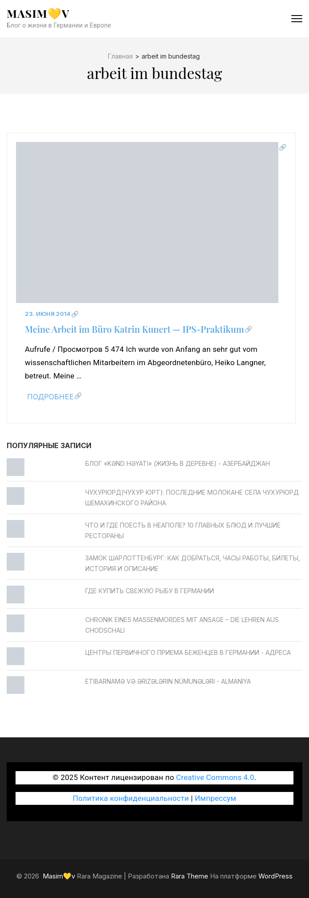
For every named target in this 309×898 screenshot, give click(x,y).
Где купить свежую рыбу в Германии (149, 591)
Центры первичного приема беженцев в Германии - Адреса (188, 652)
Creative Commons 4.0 (215, 777)
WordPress (275, 876)
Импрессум (215, 798)
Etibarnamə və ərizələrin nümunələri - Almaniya (168, 681)
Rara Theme (189, 876)
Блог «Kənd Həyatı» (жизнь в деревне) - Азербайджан (177, 463)
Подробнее (50, 396)
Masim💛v (38, 13)
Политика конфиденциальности (131, 798)
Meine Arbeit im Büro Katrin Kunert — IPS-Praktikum (134, 329)
